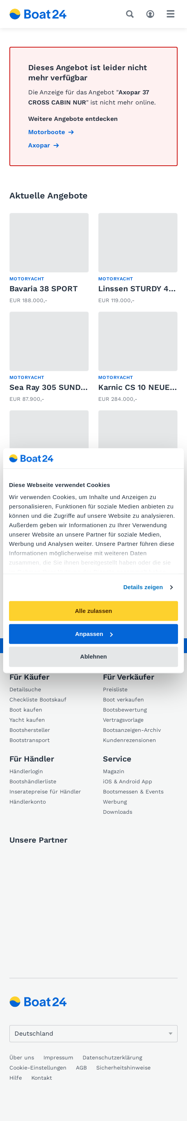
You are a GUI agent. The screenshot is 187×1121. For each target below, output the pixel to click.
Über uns (21, 1057)
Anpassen (94, 633)
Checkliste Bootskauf (38, 699)
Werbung (115, 802)
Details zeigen (143, 587)
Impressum (58, 1057)
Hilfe (15, 1078)
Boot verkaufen (123, 699)
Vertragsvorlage (123, 720)
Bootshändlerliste (32, 781)
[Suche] (131, 14)
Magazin (113, 771)
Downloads (117, 812)
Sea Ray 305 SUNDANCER (58, 387)
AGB (81, 1067)
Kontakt (41, 1078)
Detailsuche (25, 689)
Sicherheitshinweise (123, 1067)
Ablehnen (93, 656)
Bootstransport (29, 740)
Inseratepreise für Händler (45, 791)
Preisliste (115, 689)
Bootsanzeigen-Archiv (132, 730)
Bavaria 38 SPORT (43, 288)
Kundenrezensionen (129, 740)
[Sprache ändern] (93, 1033)
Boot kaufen (25, 710)
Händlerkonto (27, 802)
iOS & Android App (127, 781)
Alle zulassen (93, 610)
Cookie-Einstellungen (38, 1067)
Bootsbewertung (125, 710)
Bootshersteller (29, 730)
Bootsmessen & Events (133, 791)
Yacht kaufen (27, 720)
